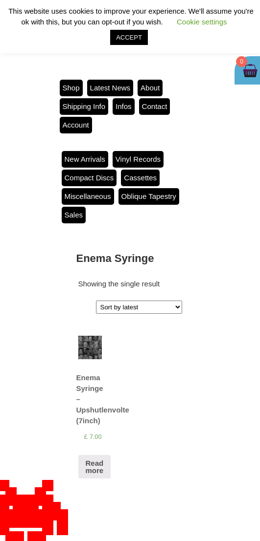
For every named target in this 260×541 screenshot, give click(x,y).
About (150, 88)
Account (76, 125)
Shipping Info (84, 106)
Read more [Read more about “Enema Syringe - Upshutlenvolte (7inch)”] (95, 467)
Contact (154, 106)
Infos (124, 106)
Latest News (110, 88)
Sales (74, 215)
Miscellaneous (88, 196)
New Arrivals (85, 159)
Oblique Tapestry (148, 196)
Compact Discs (89, 177)
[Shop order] (139, 307)
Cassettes (140, 177)
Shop (71, 88)
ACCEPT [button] (129, 37)
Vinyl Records (138, 159)
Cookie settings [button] (202, 22)
